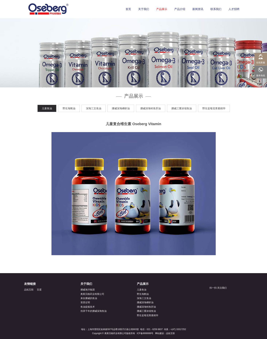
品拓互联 (29, 289)
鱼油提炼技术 (87, 306)
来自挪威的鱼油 (88, 298)
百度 (39, 289)
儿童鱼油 (47, 108)
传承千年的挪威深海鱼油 (93, 311)
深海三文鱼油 (93, 108)
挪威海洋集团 (87, 289)
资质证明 (85, 302)
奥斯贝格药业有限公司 (92, 294)
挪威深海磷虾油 (121, 108)
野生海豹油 (69, 108)
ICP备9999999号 (145, 333)
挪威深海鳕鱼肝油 (150, 108)
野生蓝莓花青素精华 (213, 108)
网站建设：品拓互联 (165, 333)
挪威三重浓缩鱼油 (181, 108)
